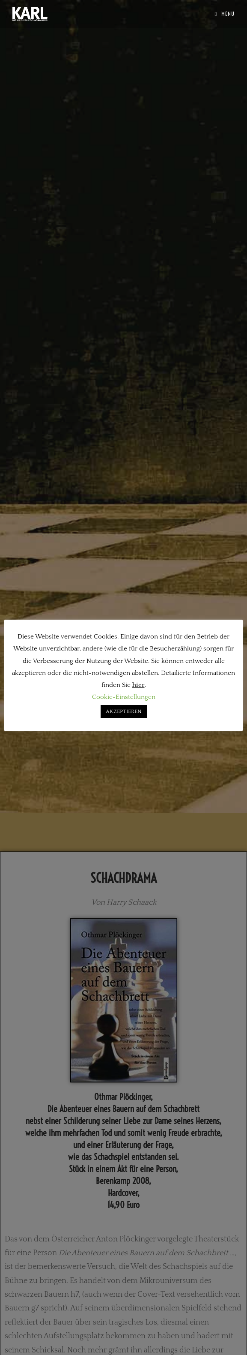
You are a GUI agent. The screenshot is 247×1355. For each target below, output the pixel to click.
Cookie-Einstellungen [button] (123, 697)
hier (138, 685)
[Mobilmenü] (224, 13)
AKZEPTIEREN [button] (124, 711)
